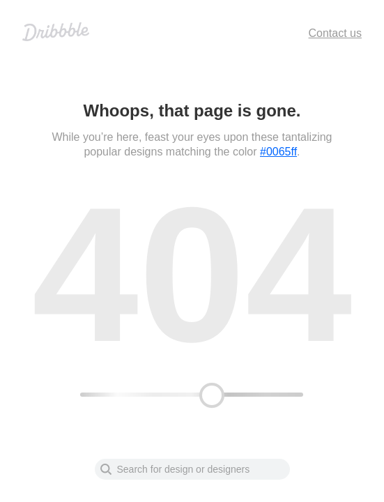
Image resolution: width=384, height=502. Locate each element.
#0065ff (278, 152)
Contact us (335, 33)
